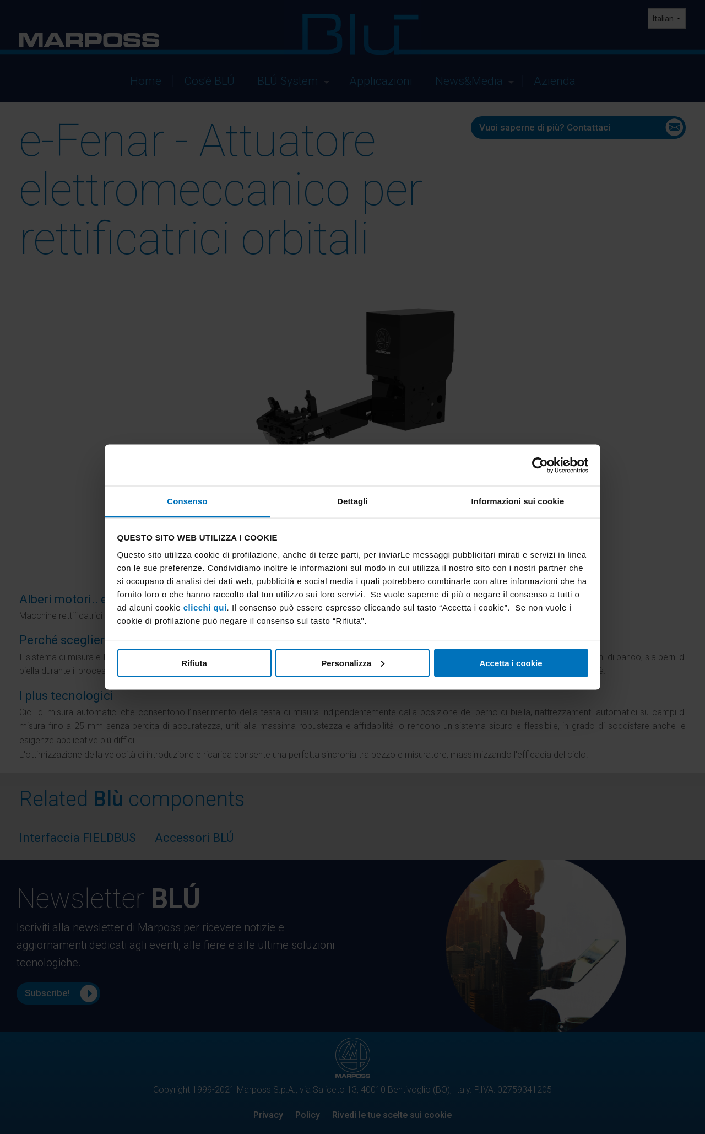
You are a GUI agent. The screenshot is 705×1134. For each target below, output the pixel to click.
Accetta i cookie (510, 662)
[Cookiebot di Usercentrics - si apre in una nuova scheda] (540, 465)
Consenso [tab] (187, 501)
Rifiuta (194, 662)
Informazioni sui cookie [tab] (518, 501)
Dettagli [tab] (352, 501)
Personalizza (352, 662)
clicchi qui (205, 607)
